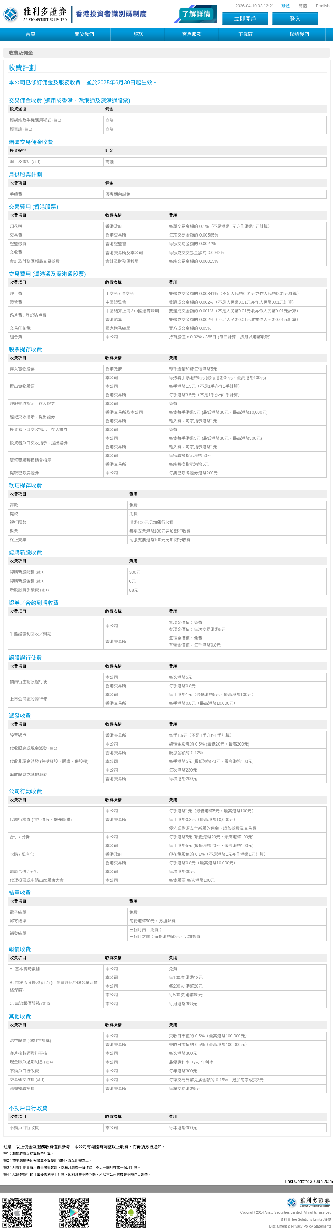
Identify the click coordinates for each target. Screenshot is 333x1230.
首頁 (30, 34)
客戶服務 (192, 34)
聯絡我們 (299, 34)
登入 (295, 19)
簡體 (303, 5)
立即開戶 (245, 19)
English (323, 5)
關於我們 (84, 34)
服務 (138, 34)
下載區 (245, 34)
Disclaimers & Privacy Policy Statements (300, 1226)
